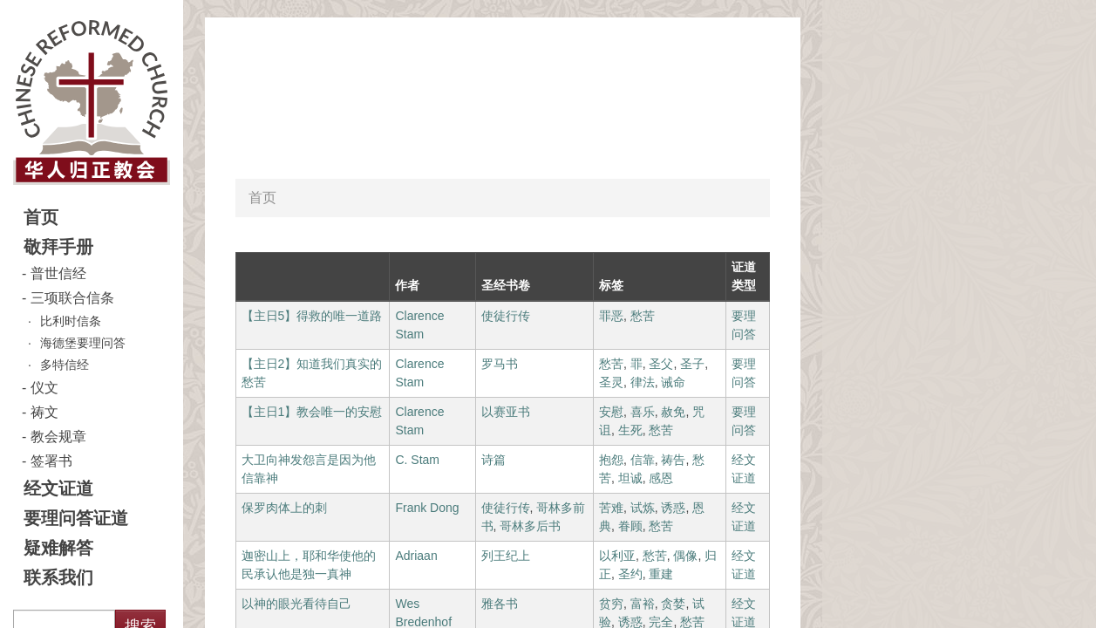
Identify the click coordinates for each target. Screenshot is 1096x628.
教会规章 (58, 436)
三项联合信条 (72, 297)
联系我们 (58, 577)
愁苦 (642, 316)
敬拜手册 (58, 246)
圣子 (692, 364)
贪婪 (673, 604)
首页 (41, 217)
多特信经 (64, 365)
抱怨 (611, 460)
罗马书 (499, 364)
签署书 (51, 461)
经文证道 (58, 488)
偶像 (685, 556)
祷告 (673, 460)
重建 (661, 574)
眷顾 (630, 526)
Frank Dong (427, 508)
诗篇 (493, 460)
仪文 (44, 387)
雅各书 (499, 604)
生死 (630, 430)
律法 (642, 382)
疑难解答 (58, 547)
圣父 (661, 364)
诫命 (673, 382)
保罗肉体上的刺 (284, 508)
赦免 (673, 412)
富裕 (642, 604)
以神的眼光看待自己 (296, 604)
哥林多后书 (530, 526)
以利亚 (617, 556)
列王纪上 (505, 556)
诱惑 (673, 508)
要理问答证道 (76, 518)
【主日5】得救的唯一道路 (312, 316)
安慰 (611, 412)
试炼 (642, 508)
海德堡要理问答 (83, 343)
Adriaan (416, 556)
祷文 (44, 412)
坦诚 (630, 478)
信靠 (642, 460)
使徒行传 (505, 316)
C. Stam (417, 460)
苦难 (611, 508)
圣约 (630, 574)
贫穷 (611, 604)
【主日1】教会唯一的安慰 (312, 412)
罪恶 (611, 316)
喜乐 (642, 412)
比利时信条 (70, 321)
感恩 (661, 478)
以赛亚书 (505, 412)
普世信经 (58, 273)
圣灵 (611, 382)
